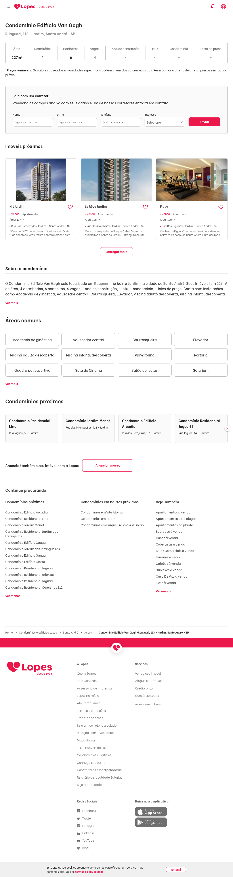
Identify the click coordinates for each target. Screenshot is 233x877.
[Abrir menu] (9, 6)
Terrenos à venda (168, 557)
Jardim (133, 283)
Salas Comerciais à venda (175, 550)
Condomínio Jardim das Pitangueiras (32, 548)
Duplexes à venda (169, 569)
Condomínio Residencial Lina (26, 518)
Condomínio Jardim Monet (24, 525)
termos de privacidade (89, 871)
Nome (16, 114)
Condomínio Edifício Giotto (25, 561)
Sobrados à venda (169, 531)
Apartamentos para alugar (176, 518)
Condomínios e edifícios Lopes (38, 632)
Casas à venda (167, 537)
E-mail (61, 114)
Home (9, 632)
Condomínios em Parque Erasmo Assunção (112, 525)
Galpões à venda (168, 563)
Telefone (106, 114)
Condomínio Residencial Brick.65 (29, 574)
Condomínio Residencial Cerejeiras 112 (34, 587)
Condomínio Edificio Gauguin (26, 555)
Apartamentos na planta (174, 525)
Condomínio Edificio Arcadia (26, 512)
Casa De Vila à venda (171, 576)
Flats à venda (166, 582)
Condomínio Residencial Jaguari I (29, 580)
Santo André (173, 283)
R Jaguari (102, 283)
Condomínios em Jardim (98, 518)
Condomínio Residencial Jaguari (29, 568)
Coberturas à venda (170, 544)
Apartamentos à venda (173, 512)
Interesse (150, 114)
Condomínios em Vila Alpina (102, 512)
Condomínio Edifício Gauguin (26, 542)
